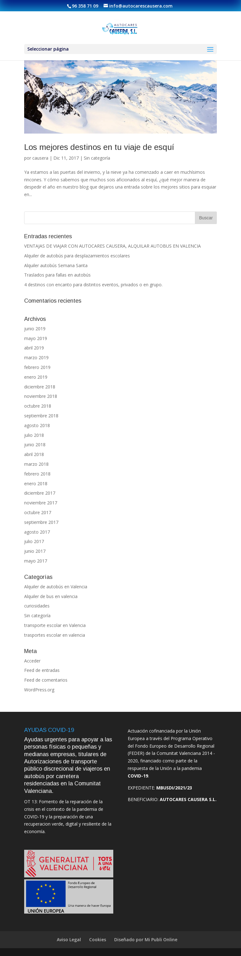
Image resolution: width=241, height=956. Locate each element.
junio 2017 (35, 551)
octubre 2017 (37, 512)
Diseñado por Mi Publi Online (145, 939)
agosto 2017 (37, 532)
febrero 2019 (37, 367)
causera (40, 158)
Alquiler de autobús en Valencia (55, 587)
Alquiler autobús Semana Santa (56, 265)
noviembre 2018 (40, 396)
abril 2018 (34, 454)
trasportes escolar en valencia (54, 635)
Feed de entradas (42, 670)
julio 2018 (34, 435)
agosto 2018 (37, 425)
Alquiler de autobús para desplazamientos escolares (77, 256)
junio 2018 (35, 445)
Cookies (97, 939)
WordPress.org (39, 690)
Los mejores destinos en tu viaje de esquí (99, 147)
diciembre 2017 (39, 493)
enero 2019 (35, 377)
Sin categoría (97, 158)
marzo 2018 (36, 464)
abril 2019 (34, 348)
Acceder (32, 661)
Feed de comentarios (45, 680)
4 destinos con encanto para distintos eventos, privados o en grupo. (93, 285)
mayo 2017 (35, 561)
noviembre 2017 (40, 503)
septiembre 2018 (41, 416)
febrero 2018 (37, 474)
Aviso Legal (69, 939)
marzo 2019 (36, 357)
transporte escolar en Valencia (55, 625)
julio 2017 (34, 541)
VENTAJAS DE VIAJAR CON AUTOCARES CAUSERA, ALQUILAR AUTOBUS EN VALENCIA (112, 246)
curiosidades (37, 606)
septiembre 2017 (41, 522)
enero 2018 (35, 483)
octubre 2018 (37, 406)
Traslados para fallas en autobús (57, 275)
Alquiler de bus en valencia (51, 596)
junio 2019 (35, 329)
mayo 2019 (35, 338)
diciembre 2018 (39, 387)
